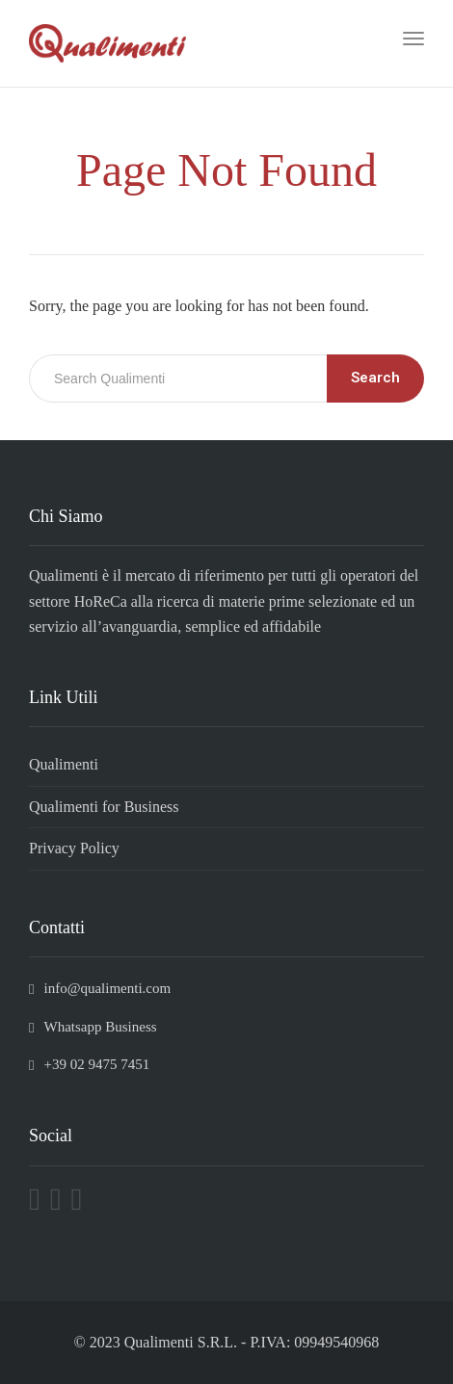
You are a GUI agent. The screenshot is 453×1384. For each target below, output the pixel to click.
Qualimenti (63, 764)
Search (375, 377)
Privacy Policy (74, 848)
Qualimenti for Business (104, 806)
